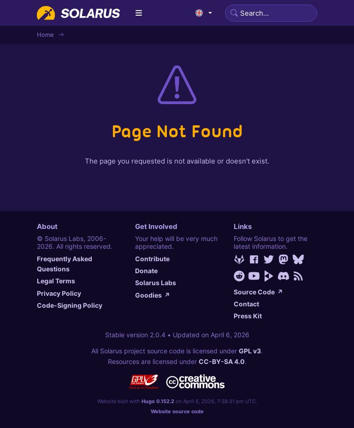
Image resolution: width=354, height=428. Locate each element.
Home (45, 34)
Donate (146, 271)
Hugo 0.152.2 (158, 401)
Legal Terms (56, 281)
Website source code (177, 411)
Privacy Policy (59, 293)
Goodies (152, 295)
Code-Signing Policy (69, 305)
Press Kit (248, 316)
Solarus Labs (155, 283)
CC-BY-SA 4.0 (222, 361)
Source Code (258, 292)
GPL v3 (250, 351)
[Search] (271, 13)
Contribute (152, 259)
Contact (246, 304)
